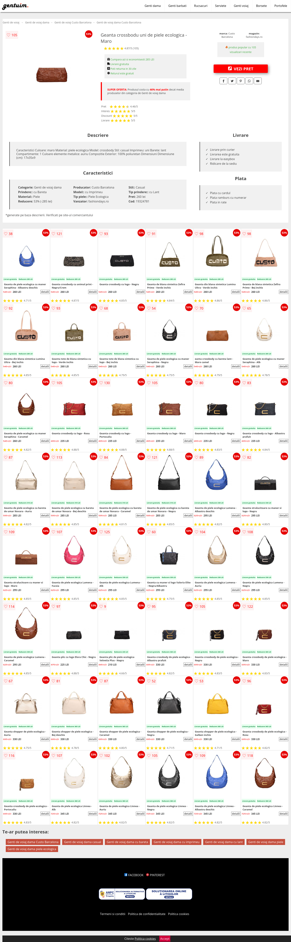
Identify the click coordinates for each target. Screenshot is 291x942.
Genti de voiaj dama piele (265, 842)
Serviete (220, 6)
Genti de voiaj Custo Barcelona (72, 22)
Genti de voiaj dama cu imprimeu (177, 842)
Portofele (280, 6)
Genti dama (153, 6)
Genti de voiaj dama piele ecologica (32, 849)
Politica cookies (178, 914)
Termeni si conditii (112, 914)
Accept (164, 939)
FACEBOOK (133, 875)
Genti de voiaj (11, 22)
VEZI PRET (240, 68)
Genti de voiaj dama (37, 22)
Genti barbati (177, 6)
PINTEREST (155, 875)
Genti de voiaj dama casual (82, 842)
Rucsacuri (200, 6)
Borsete (261, 6)
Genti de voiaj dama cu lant (224, 842)
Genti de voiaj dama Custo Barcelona (119, 22)
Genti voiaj (241, 6)
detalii (45, 292)
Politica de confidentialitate (147, 914)
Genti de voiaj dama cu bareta (127, 842)
